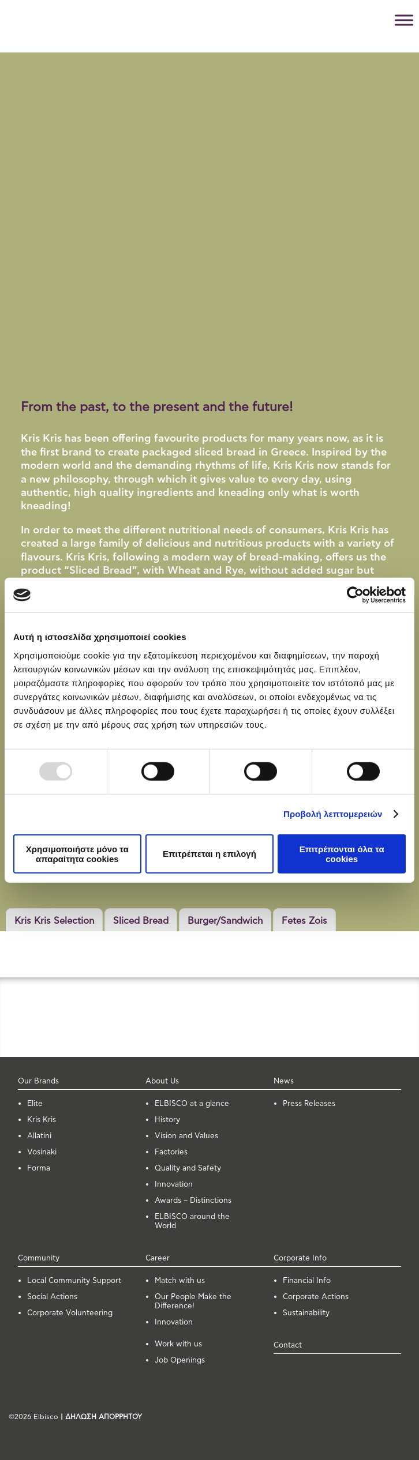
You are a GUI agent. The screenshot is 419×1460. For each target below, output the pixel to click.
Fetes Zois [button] (304, 920)
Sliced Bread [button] (141, 920)
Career (157, 1258)
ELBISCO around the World (192, 1221)
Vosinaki (42, 1152)
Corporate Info (300, 1258)
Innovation (174, 1184)
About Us (162, 1081)
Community (38, 1258)
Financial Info (307, 1281)
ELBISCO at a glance (192, 1104)
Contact (288, 1345)
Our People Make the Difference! (193, 1301)
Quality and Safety (188, 1168)
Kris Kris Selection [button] (54, 920)
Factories (171, 1152)
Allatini (39, 1136)
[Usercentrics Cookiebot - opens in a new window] (355, 595)
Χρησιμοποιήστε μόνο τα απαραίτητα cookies (77, 853)
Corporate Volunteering (70, 1313)
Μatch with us (180, 1281)
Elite (35, 1104)
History (167, 1120)
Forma (38, 1168)
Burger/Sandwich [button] (225, 920)
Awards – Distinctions (193, 1201)
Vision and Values (186, 1136)
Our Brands (38, 1081)
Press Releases (309, 1104)
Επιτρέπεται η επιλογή (209, 854)
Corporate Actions (316, 1297)
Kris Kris (41, 1120)
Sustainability (306, 1313)
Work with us (178, 1344)
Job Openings (180, 1360)
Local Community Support (74, 1281)
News (284, 1081)
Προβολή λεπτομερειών (333, 814)
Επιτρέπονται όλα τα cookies (342, 853)
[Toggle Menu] (404, 19)
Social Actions (52, 1297)
